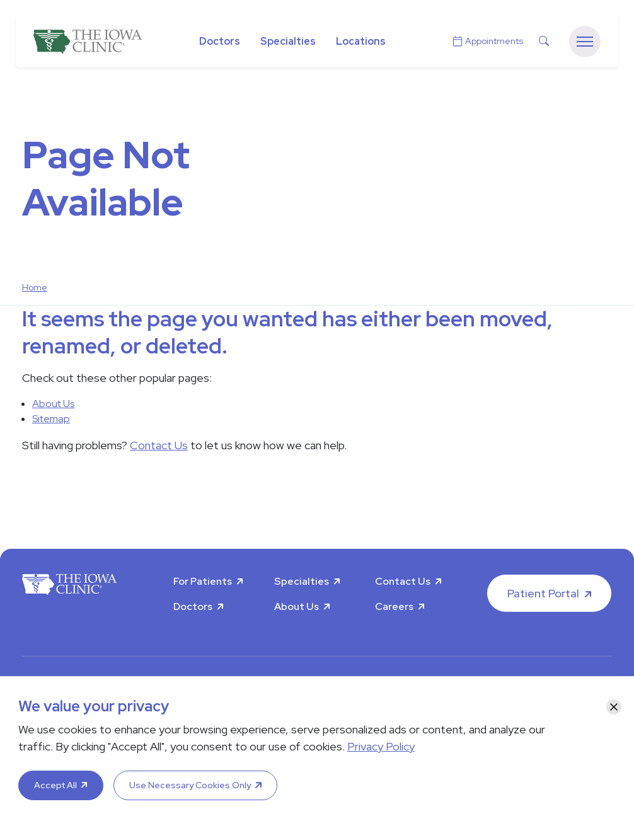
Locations (361, 41)
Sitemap (51, 418)
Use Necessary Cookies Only (190, 785)
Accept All (55, 785)
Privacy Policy (381, 746)
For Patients (202, 581)
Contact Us (159, 445)
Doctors (219, 41)
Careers (394, 606)
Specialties (288, 41)
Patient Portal (543, 593)
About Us (53, 403)
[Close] (614, 707)
